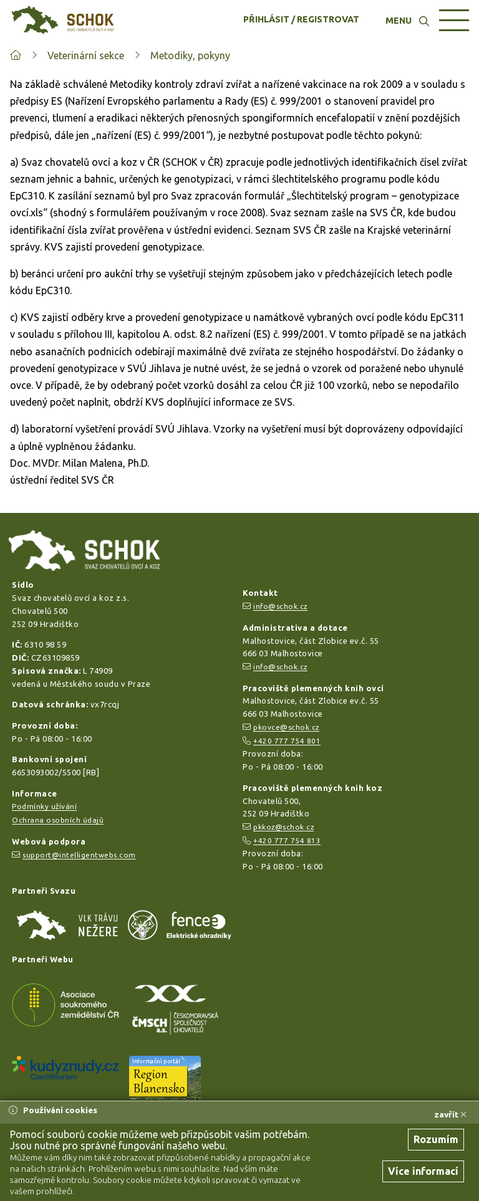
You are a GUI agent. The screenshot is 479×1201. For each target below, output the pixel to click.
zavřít (450, 1114)
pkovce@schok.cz (286, 727)
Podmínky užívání (44, 806)
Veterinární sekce (85, 55)
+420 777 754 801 (287, 741)
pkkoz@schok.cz (283, 827)
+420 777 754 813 (287, 840)
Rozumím (436, 1139)
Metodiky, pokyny (190, 55)
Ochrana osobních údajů (58, 820)
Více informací (423, 1171)
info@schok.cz (280, 606)
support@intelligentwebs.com (79, 855)
